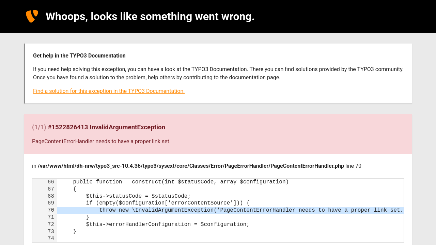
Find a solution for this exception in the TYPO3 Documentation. (109, 91)
